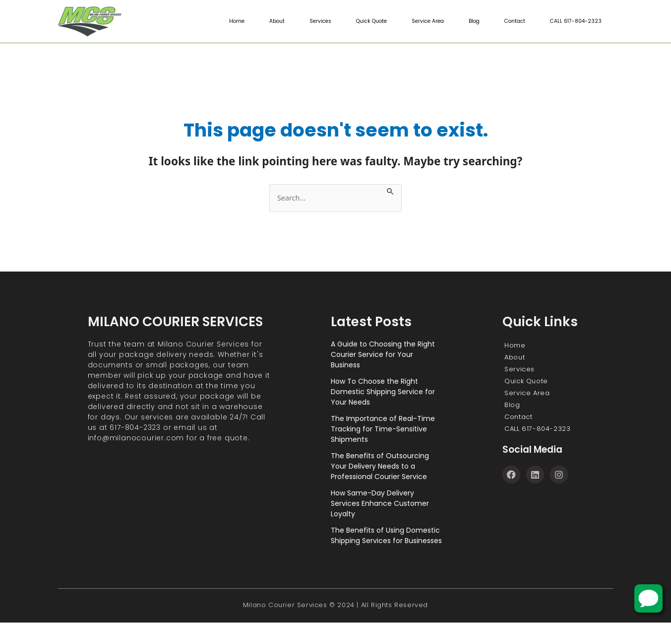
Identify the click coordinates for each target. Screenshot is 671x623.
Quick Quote (362, 21)
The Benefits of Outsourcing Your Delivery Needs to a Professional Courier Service (380, 466)
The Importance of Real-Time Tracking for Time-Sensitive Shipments (383, 429)
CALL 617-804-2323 (575, 21)
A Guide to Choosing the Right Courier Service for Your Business (383, 355)
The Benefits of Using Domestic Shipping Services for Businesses (386, 536)
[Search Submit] (395, 190)
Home (222, 21)
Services (308, 21)
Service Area (421, 21)
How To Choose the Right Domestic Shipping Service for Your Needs (383, 392)
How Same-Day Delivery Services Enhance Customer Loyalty (380, 503)
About (263, 21)
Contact (511, 21)
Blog (469, 21)
